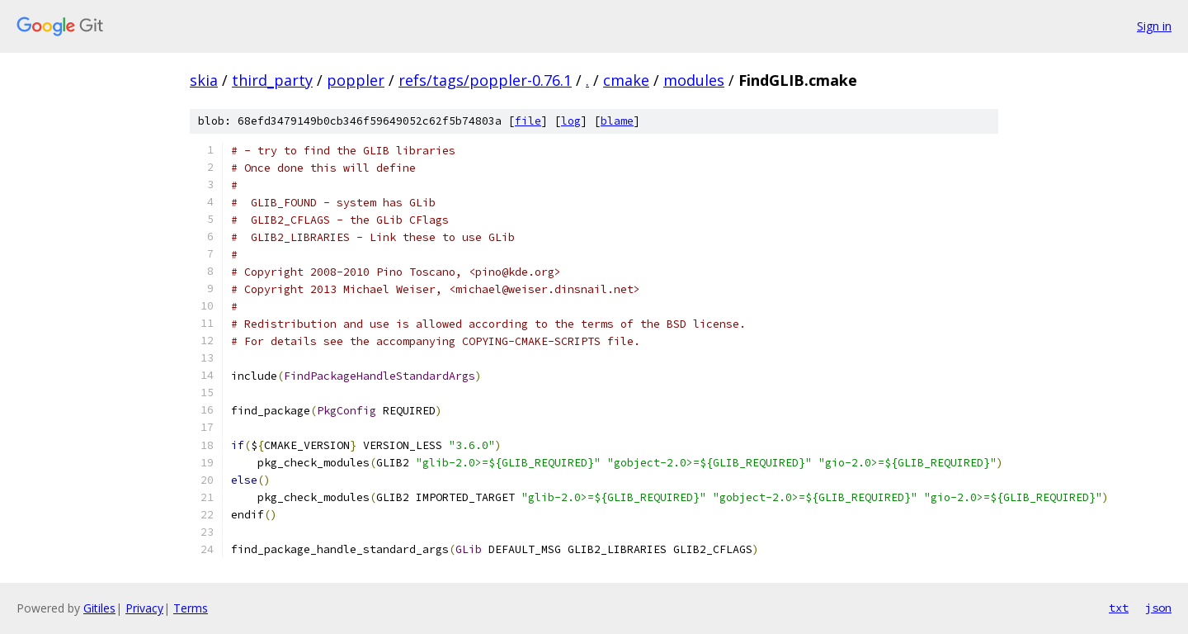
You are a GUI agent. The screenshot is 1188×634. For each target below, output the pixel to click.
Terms (190, 608)
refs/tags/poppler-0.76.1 (485, 80)
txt (1119, 607)
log (571, 121)
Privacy (144, 608)
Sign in (1154, 26)
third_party (272, 80)
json (1158, 607)
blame (617, 121)
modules (693, 80)
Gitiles (99, 608)
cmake (626, 80)
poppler (355, 80)
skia (204, 80)
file (528, 121)
